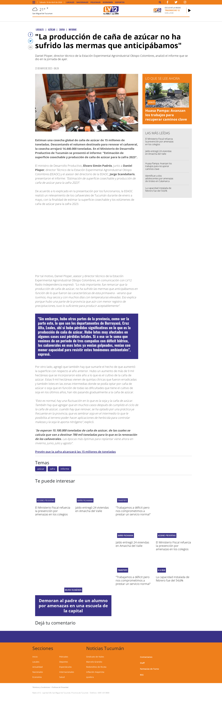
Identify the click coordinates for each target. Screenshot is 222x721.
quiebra (90, 677)
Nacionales (82, 2)
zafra (52, 468)
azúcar (40, 468)
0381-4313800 (103, 693)
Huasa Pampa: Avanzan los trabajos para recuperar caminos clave (166, 115)
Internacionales (66, 672)
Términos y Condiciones (41, 687)
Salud (62, 677)
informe (65, 468)
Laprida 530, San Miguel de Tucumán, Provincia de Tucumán (65, 693)
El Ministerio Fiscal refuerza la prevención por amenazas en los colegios (159, 141)
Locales (70, 2)
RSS (142, 674)
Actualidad (37, 667)
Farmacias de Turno (149, 669)
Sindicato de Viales (95, 656)
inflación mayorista (95, 672)
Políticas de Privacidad (60, 687)
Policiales (95, 2)
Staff (142, 663)
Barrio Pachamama (85, 500)
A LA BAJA (161, 570)
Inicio (35, 656)
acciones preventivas (45, 500)
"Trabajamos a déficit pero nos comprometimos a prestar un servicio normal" (133, 511)
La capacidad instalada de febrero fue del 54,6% (158, 189)
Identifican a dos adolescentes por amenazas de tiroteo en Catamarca (159, 178)
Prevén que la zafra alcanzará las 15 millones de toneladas (75, 452)
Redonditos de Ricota (96, 667)
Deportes (119, 2)
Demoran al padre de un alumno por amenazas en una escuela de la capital (73, 606)
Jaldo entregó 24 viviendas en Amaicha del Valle (158, 152)
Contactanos (146, 657)
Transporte (122, 500)
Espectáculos (65, 667)
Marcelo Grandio (94, 661)
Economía (108, 2)
